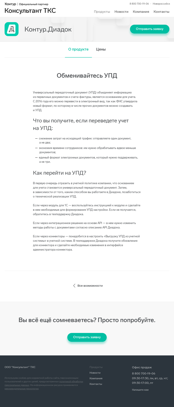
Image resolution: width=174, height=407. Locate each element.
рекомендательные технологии (22, 388)
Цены (101, 49)
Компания (141, 12)
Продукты (102, 12)
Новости (121, 12)
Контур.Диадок (48, 29)
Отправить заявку (149, 29)
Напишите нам (140, 389)
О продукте (78, 49)
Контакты (161, 12)
